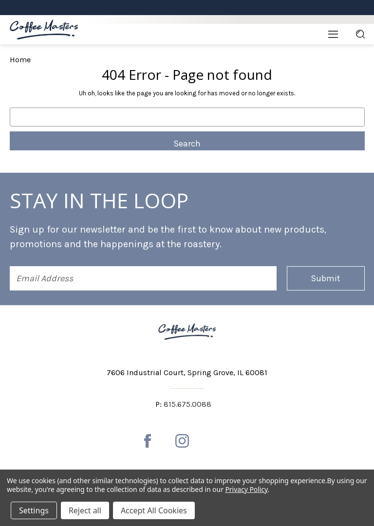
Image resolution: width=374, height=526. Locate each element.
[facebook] (147, 441)
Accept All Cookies (154, 510)
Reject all (85, 510)
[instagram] (182, 441)
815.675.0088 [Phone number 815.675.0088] (187, 404)
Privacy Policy (246, 489)
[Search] (360, 34)
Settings (34, 510)
